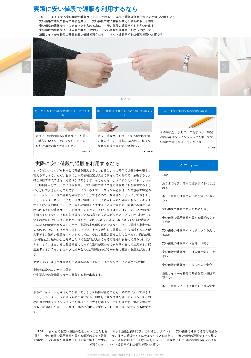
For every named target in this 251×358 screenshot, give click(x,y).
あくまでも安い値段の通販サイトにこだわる (80, 17)
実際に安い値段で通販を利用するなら (85, 9)
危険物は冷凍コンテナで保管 (52, 269)
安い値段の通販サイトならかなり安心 (129, 30)
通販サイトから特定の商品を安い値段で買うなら (71, 34)
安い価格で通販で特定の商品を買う (62, 21)
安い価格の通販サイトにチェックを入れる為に (70, 25)
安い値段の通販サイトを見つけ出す (130, 25)
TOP (42, 17)
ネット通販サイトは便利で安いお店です (136, 34)
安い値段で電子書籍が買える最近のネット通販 (123, 21)
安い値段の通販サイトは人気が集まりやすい (68, 30)
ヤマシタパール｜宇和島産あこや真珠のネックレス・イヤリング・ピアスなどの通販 (89, 262)
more (86, 151)
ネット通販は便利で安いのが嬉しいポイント (145, 17)
